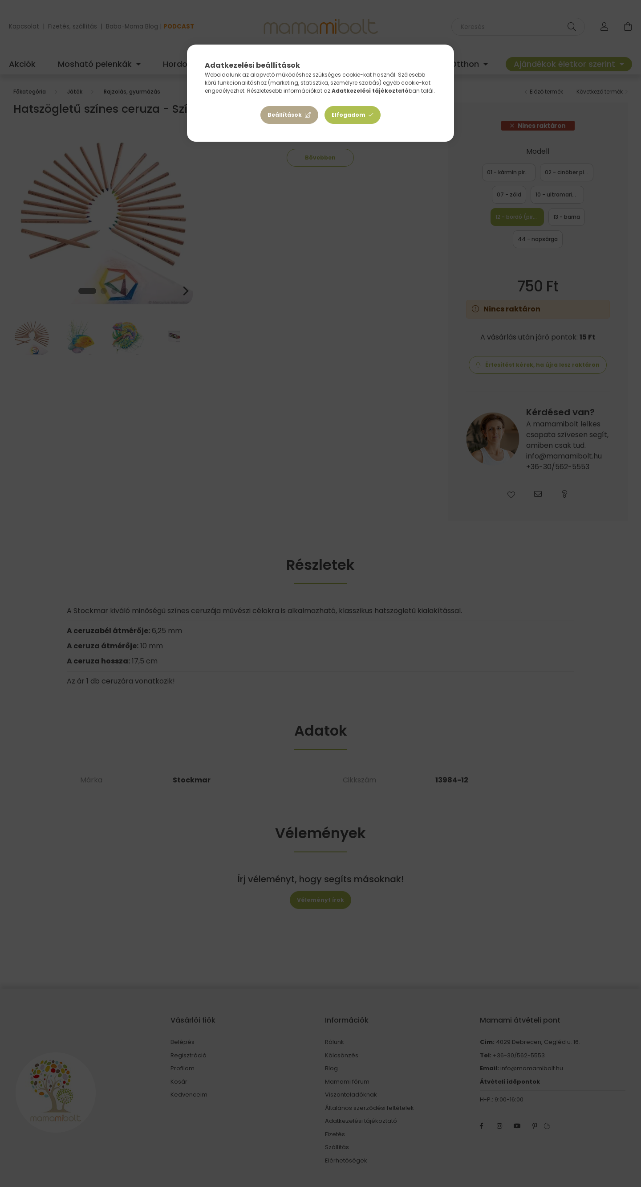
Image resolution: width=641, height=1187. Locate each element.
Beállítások (285, 115)
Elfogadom (348, 115)
